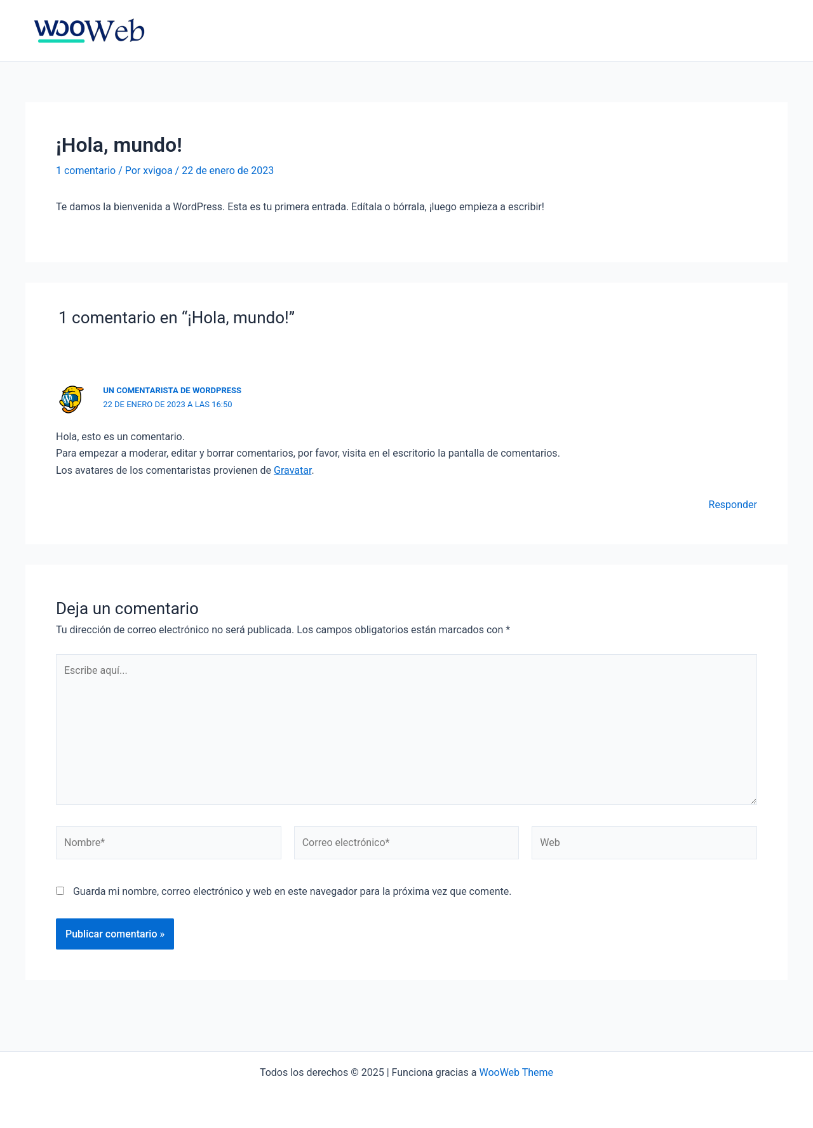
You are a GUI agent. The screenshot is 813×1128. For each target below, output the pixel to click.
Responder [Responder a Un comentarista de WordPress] (733, 505)
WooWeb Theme (516, 1072)
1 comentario (86, 170)
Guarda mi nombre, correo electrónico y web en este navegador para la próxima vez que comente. (292, 891)
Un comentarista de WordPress (172, 390)
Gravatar (292, 470)
